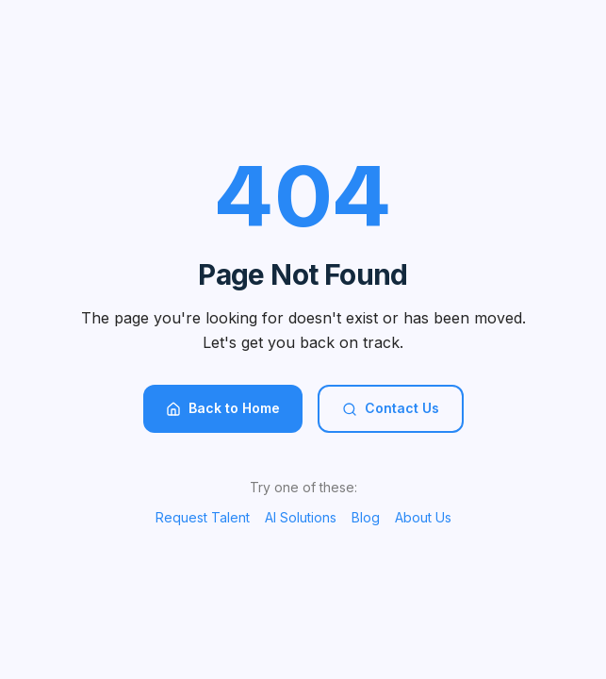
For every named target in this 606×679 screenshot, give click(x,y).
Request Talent (203, 517)
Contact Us (390, 408)
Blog (366, 517)
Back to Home (223, 408)
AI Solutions (300, 517)
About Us (423, 517)
